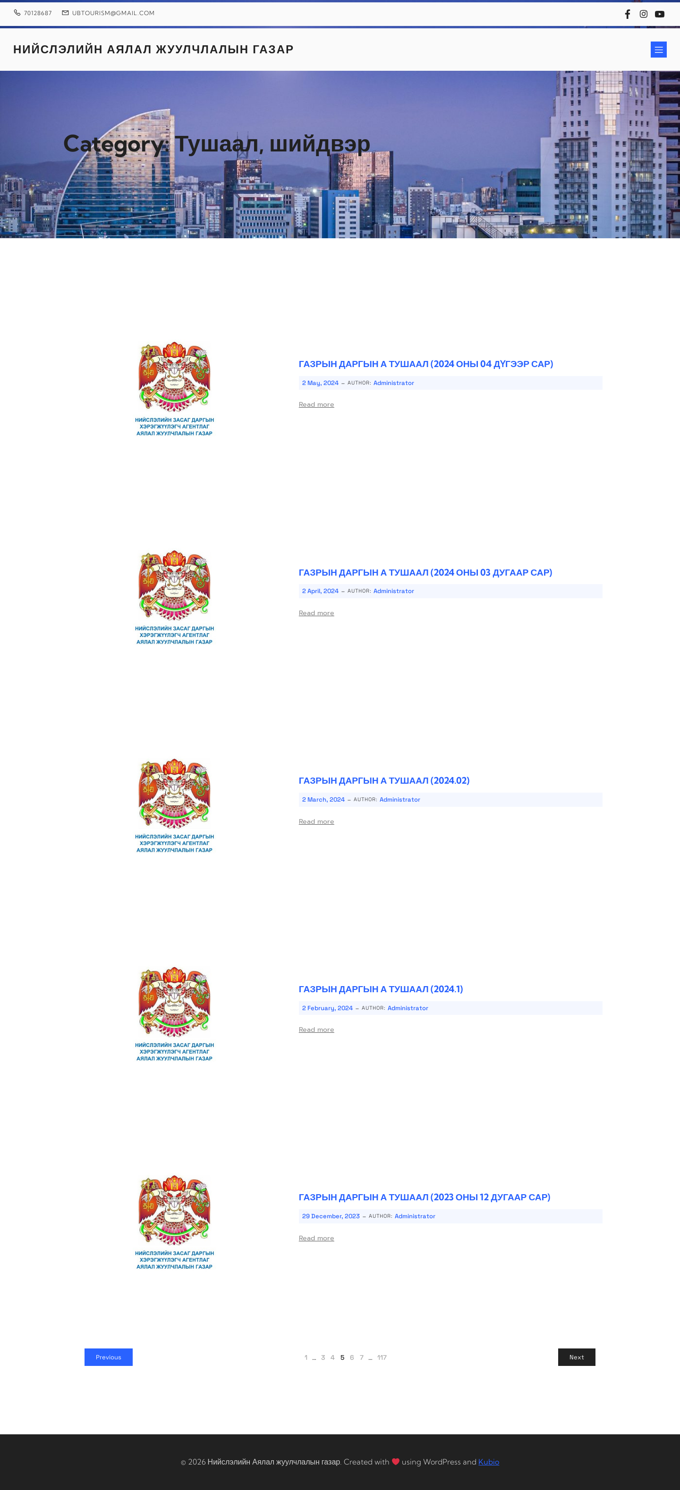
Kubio (488, 1461)
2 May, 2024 (320, 383)
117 (382, 1357)
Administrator (394, 383)
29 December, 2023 (331, 1216)
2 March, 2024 (323, 799)
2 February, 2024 (327, 1008)
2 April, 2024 (320, 591)
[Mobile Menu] (659, 50)
